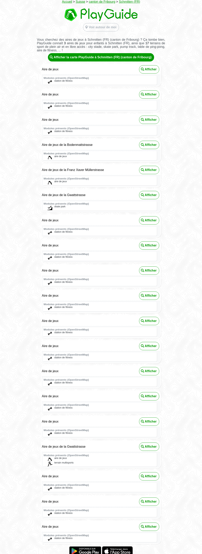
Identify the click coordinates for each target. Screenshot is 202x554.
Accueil (67, 1)
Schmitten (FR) (129, 1)
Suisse (80, 1)
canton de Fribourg (102, 1)
